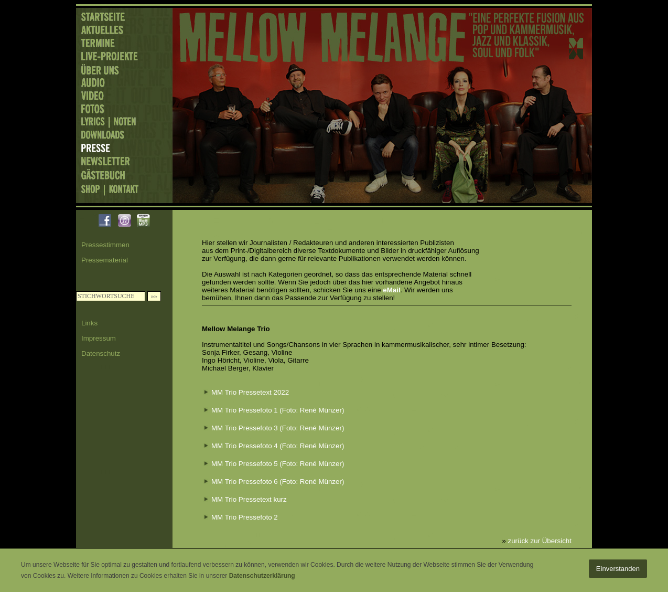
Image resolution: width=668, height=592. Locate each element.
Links (89, 323)
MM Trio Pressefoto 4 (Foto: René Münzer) (277, 446)
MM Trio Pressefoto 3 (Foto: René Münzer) (277, 428)
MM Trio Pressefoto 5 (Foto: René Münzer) (277, 464)
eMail (391, 290)
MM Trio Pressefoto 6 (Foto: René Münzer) (277, 481)
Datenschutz (100, 353)
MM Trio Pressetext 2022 (250, 392)
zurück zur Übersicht (540, 541)
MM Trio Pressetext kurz (249, 499)
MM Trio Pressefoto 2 (244, 517)
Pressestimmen (105, 245)
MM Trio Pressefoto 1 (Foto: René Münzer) (277, 410)
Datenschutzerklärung (262, 575)
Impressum (98, 338)
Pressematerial (104, 260)
